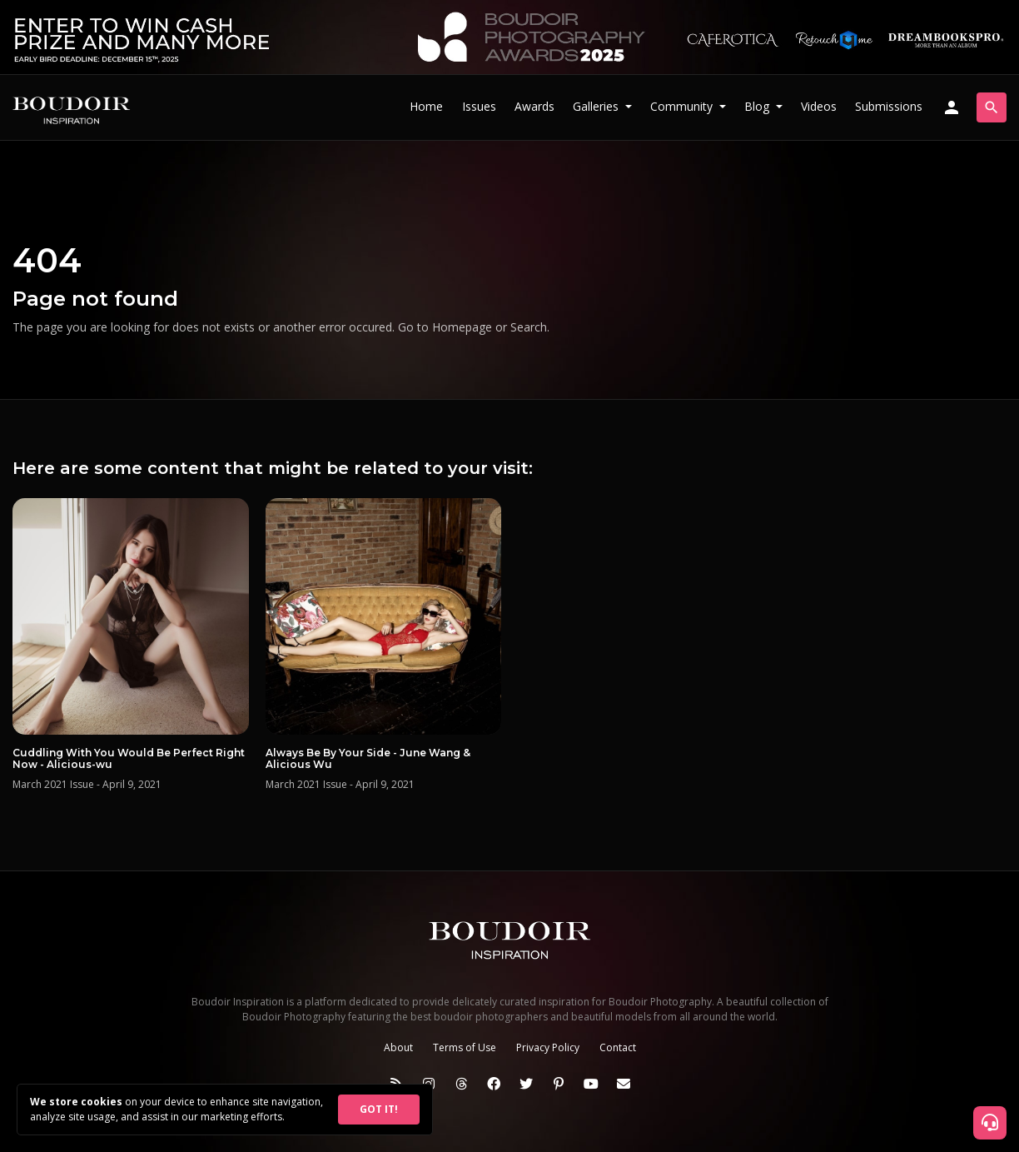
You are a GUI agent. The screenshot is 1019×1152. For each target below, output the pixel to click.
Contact (617, 1047)
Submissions (888, 106)
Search (528, 327)
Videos (819, 106)
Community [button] (683, 106)
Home (426, 106)
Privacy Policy (547, 1047)
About (398, 1047)
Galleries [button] (597, 106)
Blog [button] (758, 106)
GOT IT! (379, 1109)
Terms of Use (464, 1047)
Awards (534, 106)
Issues (479, 106)
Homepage (462, 327)
